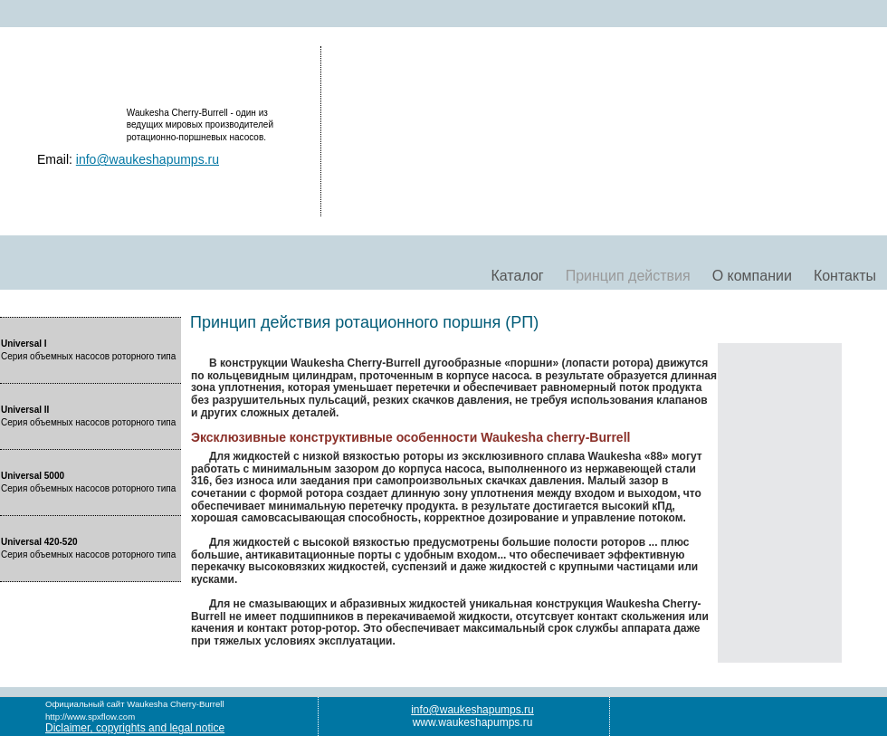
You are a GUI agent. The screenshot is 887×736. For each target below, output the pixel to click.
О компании (752, 275)
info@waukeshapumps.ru (147, 159)
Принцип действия (628, 275)
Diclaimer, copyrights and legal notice (134, 728)
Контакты (845, 275)
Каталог (517, 275)
